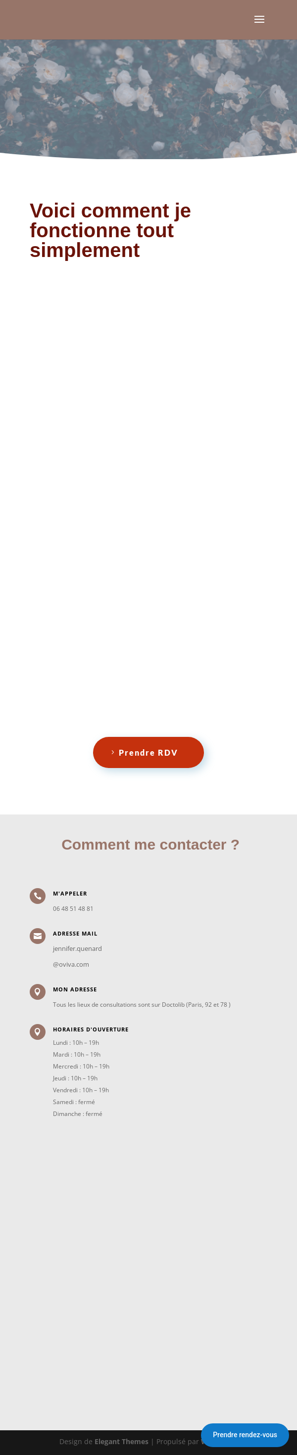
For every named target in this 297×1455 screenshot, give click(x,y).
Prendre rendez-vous (245, 1435)
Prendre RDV (148, 752)
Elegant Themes (121, 1441)
